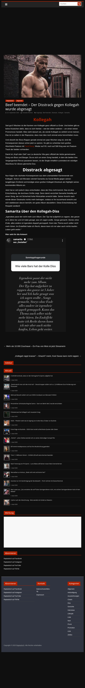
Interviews (71, 610)
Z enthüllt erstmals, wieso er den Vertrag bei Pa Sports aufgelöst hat (32, 376)
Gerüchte (71, 606)
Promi (70, 624)
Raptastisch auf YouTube (12, 565)
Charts (70, 599)
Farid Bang (29, 146)
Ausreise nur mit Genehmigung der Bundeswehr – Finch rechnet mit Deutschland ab (37, 481)
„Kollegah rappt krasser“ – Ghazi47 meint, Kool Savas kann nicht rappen (48, 356)
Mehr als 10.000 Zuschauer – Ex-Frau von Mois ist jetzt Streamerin (34, 346)
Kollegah (60, 112)
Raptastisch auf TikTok (11, 569)
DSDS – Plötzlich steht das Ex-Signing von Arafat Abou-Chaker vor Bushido (33, 421)
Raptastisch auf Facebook (13, 558)
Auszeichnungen (73, 596)
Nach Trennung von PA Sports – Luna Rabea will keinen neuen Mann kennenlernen (36, 464)
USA (69, 631)
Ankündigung (72, 592)
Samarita (67, 112)
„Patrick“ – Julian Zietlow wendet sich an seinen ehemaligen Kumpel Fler (33, 438)
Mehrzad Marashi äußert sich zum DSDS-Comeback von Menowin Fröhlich (33, 395)
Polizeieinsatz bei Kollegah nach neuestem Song (25, 412)
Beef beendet (47, 112)
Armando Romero (27, 112)
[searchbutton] (79, 4)
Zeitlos (70, 635)
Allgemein (19, 101)
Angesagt (39, 112)
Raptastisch (10, 101)
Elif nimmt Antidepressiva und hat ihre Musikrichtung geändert (30, 447)
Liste (69, 617)
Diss (69, 603)
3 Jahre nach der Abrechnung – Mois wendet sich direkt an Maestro (31, 500)
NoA (69, 621)
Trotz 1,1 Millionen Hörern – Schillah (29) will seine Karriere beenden (32, 455)
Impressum (40, 595)
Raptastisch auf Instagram (13, 562)
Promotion (71, 628)
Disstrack (54, 112)
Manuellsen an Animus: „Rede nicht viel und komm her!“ (28, 472)
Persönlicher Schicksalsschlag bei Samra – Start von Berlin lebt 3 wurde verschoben (36, 404)
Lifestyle (70, 614)
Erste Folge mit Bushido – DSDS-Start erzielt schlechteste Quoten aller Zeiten (34, 429)
